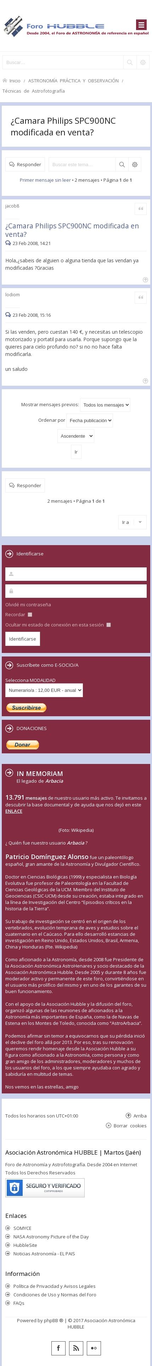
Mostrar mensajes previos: (75, 405)
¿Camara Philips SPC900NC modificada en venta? (63, 126)
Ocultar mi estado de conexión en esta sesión (58, 624)
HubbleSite (25, 1245)
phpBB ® (53, 1320)
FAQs (18, 1303)
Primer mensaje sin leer (45, 180)
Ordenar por (75, 420)
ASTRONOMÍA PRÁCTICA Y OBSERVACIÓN (73, 80)
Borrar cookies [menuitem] (130, 1125)
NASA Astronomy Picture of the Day (51, 1236)
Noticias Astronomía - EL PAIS (44, 1253)
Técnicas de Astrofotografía (33, 90)
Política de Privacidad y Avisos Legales (54, 1286)
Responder (29, 164)
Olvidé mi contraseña (28, 604)
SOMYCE (22, 1228)
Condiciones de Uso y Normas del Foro (54, 1294)
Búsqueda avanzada (134, 164)
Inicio (15, 80)
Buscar (122, 164)
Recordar (18, 614)
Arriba (140, 1115)
